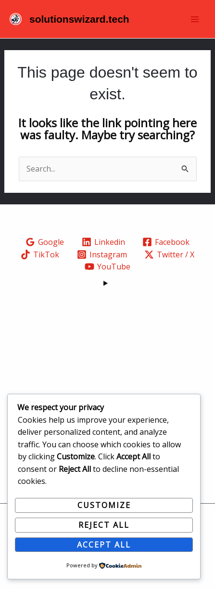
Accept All (104, 544)
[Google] (44, 242)
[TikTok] (39, 254)
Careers (107, 366)
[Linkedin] (103, 242)
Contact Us (107, 378)
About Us (108, 341)
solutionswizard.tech (79, 19)
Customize (104, 505)
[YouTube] (108, 266)
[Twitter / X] (169, 254)
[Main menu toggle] (194, 19)
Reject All (103, 525)
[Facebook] (166, 242)
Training (107, 353)
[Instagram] (102, 254)
